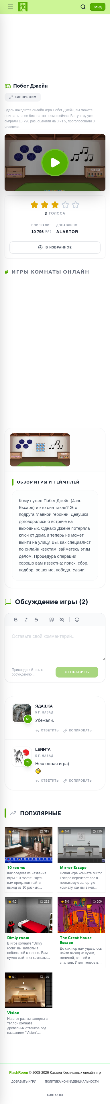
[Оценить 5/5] (75, 204)
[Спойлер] (62, 620)
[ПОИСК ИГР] (83, 7)
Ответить (47, 731)
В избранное (55, 247)
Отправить (77, 672)
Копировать (77, 731)
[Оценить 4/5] (65, 204)
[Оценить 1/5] (34, 204)
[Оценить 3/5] (55, 204)
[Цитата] (52, 620)
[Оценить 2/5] (44, 204)
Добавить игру (23, 1081)
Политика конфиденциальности (72, 1081)
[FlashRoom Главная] (23, 7)
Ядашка (44, 706)
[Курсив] (26, 620)
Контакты (55, 1095)
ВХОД (98, 7)
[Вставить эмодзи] (77, 620)
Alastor (67, 231)
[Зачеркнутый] (36, 620)
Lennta (43, 749)
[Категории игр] (10, 7)
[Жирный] (16, 620)
